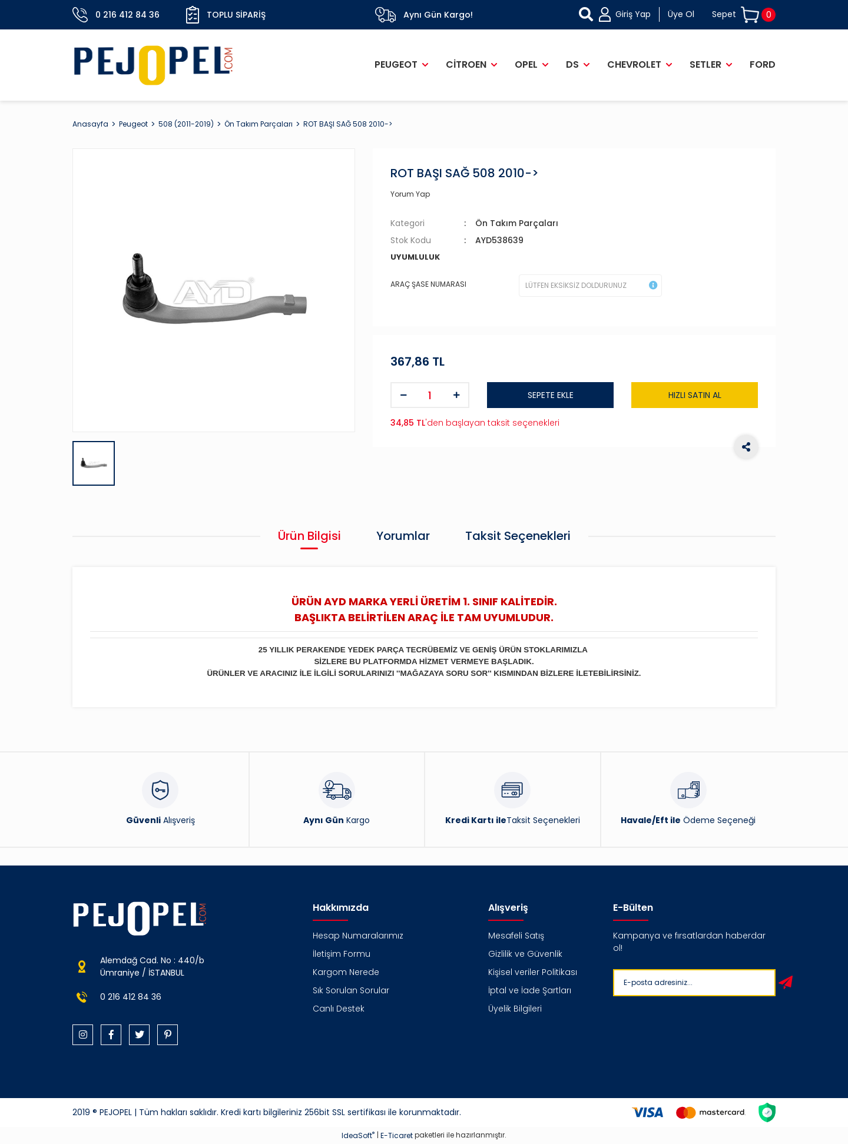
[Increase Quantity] (456, 395)
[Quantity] (430, 395)
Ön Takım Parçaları (516, 223)
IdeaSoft (358, 1135)
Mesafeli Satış (516, 935)
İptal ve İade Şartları (529, 990)
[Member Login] (646, 14)
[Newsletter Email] (692, 982)
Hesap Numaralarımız (358, 935)
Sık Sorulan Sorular (351, 990)
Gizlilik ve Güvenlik (525, 954)
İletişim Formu (341, 954)
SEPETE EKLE (551, 395)
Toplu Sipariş (226, 15)
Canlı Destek (339, 1008)
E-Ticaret (396, 1135)
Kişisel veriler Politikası (532, 972)
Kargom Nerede (346, 972)
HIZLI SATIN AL (694, 395)
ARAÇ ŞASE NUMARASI (428, 284)
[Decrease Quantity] (403, 395)
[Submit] (785, 982)
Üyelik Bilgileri (515, 1008)
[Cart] (744, 15)
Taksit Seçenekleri (518, 536)
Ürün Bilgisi (309, 536)
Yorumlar (403, 536)
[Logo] (153, 65)
